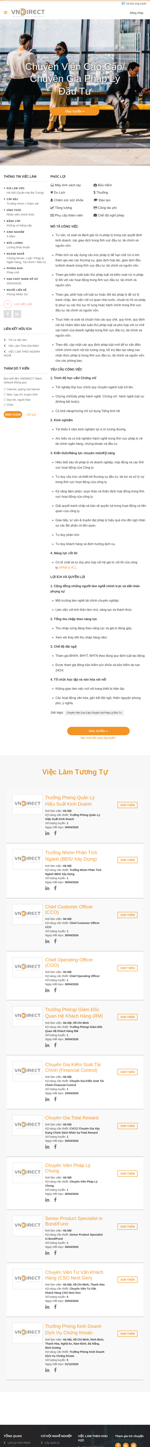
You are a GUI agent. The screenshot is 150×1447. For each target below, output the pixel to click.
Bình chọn (13, 414)
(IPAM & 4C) (67, 567)
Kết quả (31, 414)
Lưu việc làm (18, 304)
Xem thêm (127, 805)
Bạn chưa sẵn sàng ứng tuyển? (98, 738)
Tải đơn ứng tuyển (136, 3)
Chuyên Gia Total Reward (72, 1117)
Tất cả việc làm (15, 339)
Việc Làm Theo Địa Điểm (21, 345)
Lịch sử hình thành (19, 1442)
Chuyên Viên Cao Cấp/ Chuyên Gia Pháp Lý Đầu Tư (94, 712)
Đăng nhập (136, 12)
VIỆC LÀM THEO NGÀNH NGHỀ (22, 353)
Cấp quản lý (52, 1442)
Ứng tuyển (75, 111)
